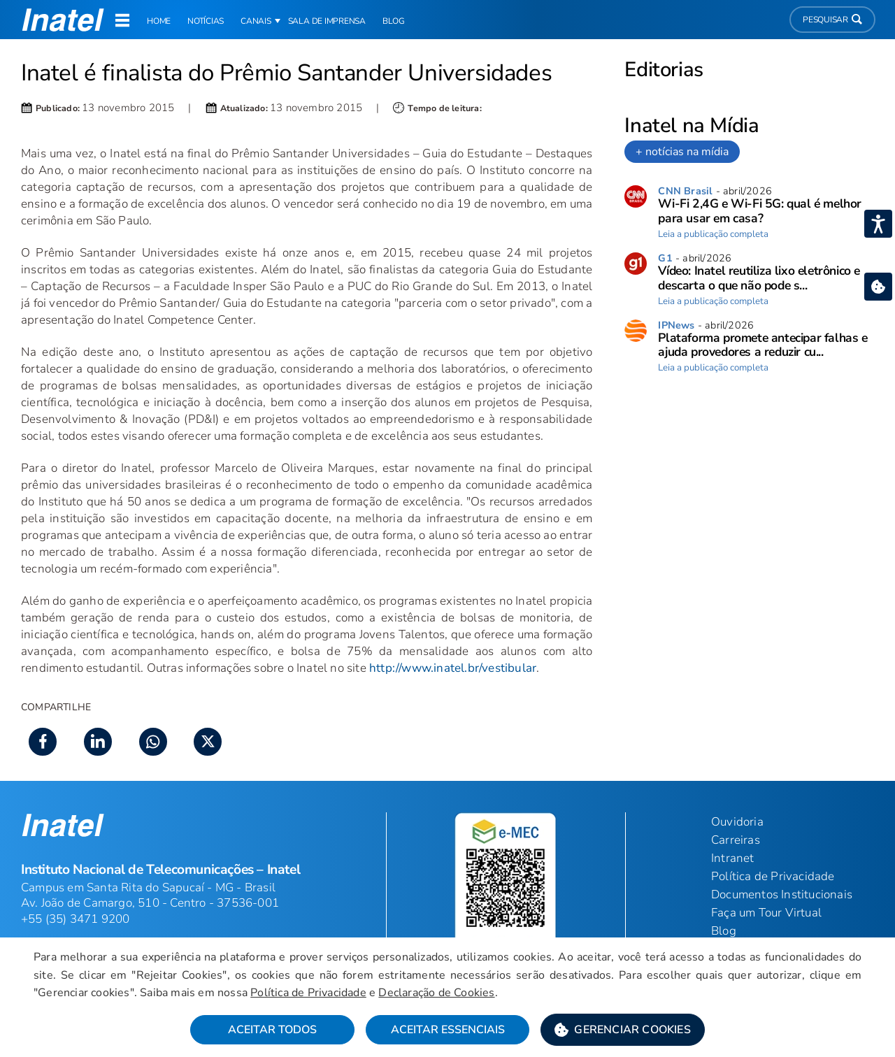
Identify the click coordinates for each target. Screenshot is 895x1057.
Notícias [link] (205, 21)
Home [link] (159, 21)
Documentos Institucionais (781, 894)
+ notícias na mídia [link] (682, 151)
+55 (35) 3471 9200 (75, 919)
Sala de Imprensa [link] (327, 21)
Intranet (732, 858)
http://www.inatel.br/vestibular (452, 668)
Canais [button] (256, 21)
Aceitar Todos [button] (272, 1029)
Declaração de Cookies (436, 992)
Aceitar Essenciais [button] (448, 1029)
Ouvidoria (737, 822)
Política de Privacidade (308, 992)
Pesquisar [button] (832, 19)
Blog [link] (393, 21)
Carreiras (735, 840)
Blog (723, 931)
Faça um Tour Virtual (766, 913)
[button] (622, 1030)
